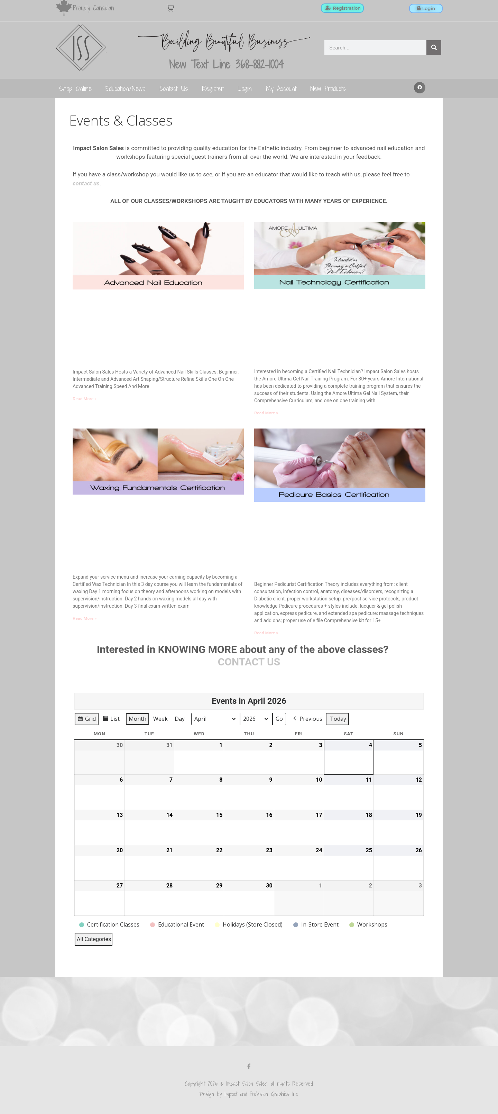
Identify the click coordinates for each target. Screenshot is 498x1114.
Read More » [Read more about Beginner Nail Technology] (266, 412)
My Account (281, 88)
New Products (328, 88)
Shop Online (75, 88)
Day (180, 718)
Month (137, 718)
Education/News (125, 88)
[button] (420, 88)
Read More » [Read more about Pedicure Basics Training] (266, 632)
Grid (86, 720)
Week (160, 718)
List (111, 720)
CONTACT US (249, 662)
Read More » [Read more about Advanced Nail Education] (84, 398)
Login (245, 88)
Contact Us (173, 88)
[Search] (433, 47)
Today (338, 718)
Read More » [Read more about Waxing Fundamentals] (84, 618)
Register (213, 88)
